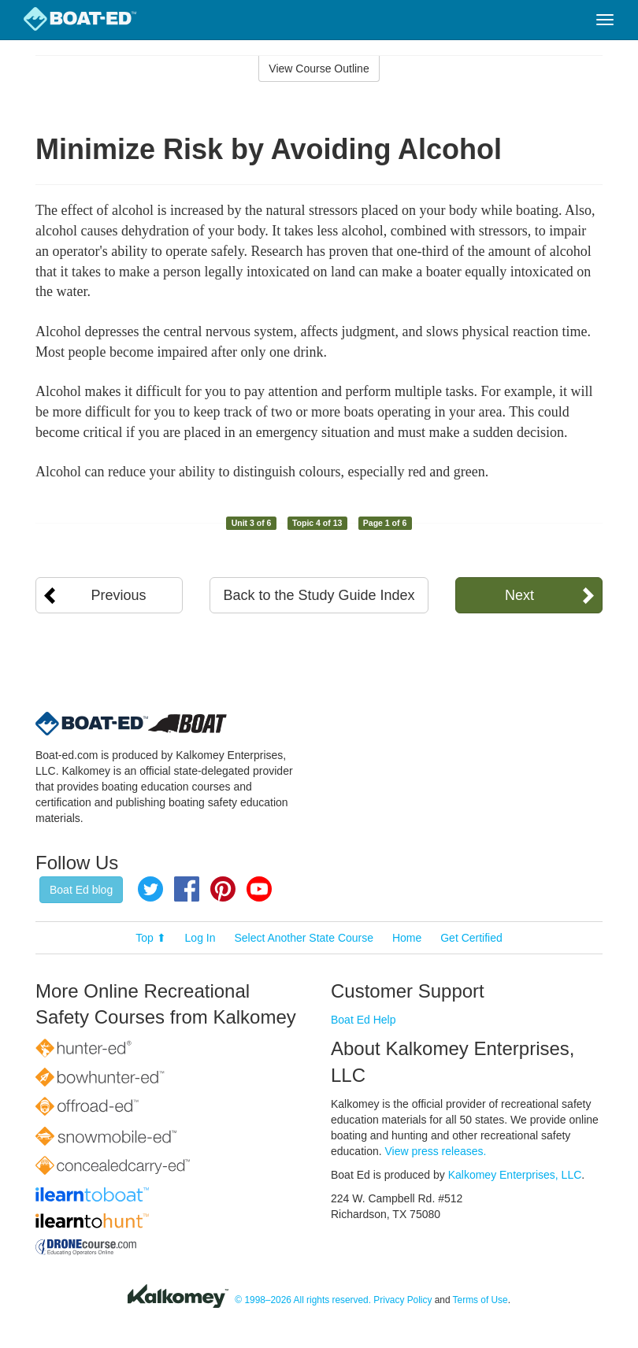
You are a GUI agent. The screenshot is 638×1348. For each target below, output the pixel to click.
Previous (119, 595)
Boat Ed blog (81, 889)
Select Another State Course (303, 937)
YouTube (259, 889)
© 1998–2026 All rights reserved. (303, 1299)
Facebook (186, 889)
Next (519, 595)
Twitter (150, 889)
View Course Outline (319, 68)
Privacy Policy (402, 1299)
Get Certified (471, 937)
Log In (200, 937)
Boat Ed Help (363, 1019)
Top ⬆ (150, 937)
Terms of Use (480, 1299)
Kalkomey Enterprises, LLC (515, 1174)
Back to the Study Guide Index (318, 595)
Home (406, 937)
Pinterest (223, 889)
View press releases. (436, 1151)
